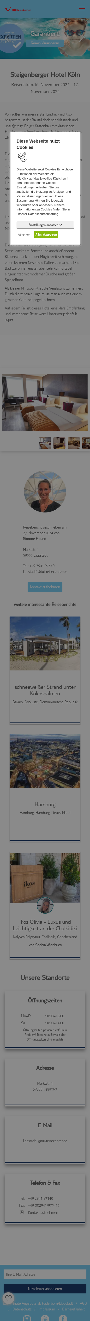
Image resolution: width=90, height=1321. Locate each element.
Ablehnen (24, 234)
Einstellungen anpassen (45, 225)
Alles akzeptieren (46, 234)
